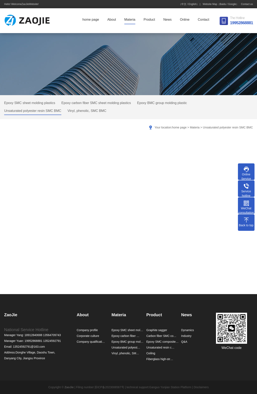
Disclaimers (201, 387)
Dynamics (187, 330)
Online (185, 19)
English (192, 4)
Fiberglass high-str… (159, 359)
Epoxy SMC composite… (162, 341)
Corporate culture (88, 336)
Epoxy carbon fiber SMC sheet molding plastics (96, 103)
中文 (183, 4)
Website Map (210, 4)
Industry (186, 336)
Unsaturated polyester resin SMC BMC (32, 111)
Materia (130, 19)
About (112, 19)
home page (92, 19)
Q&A (184, 341)
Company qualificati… (91, 341)
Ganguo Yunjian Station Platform (170, 387)
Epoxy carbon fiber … (125, 336)
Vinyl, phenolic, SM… (125, 353)
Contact (204, 19)
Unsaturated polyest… (126, 347)
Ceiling (150, 353)
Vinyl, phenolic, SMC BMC (87, 111)
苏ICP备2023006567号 (109, 387)
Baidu (223, 4)
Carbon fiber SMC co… (161, 336)
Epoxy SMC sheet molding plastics (29, 103)
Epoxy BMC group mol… (127, 341)
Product (150, 19)
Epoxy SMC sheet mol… (127, 330)
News (168, 19)
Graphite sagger (156, 330)
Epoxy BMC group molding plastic (162, 103)
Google (232, 4)
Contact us (247, 4)
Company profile (87, 330)
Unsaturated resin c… (160, 347)
